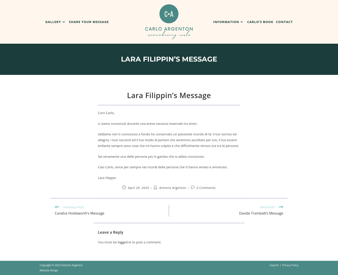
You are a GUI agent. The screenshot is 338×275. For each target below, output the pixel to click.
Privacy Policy (290, 265)
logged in (124, 242)
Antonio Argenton (172, 188)
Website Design (49, 270)
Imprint (274, 265)
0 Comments (206, 188)
